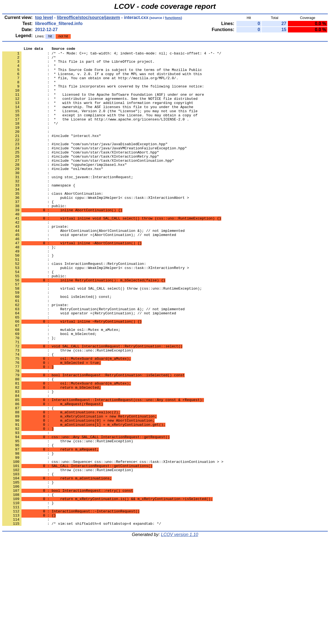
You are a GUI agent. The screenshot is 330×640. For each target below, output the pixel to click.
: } (28, 460)
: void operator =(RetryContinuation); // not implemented (89, 366)
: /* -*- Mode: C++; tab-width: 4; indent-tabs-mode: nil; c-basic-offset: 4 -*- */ (111, 54)
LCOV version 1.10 (179, 630)
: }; (29, 396)
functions (173, 18)
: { (28, 232)
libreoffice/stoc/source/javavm (88, 17)
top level (44, 17)
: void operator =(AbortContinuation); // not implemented (89, 272)
